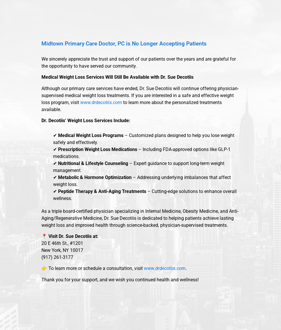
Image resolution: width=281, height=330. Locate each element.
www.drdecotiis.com (101, 102)
